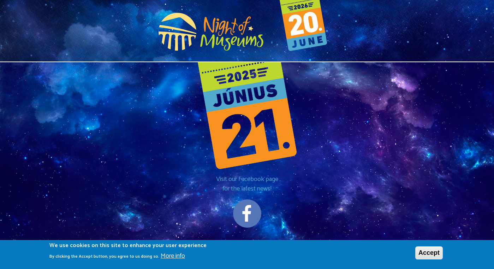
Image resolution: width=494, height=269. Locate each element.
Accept (429, 253)
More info (173, 257)
